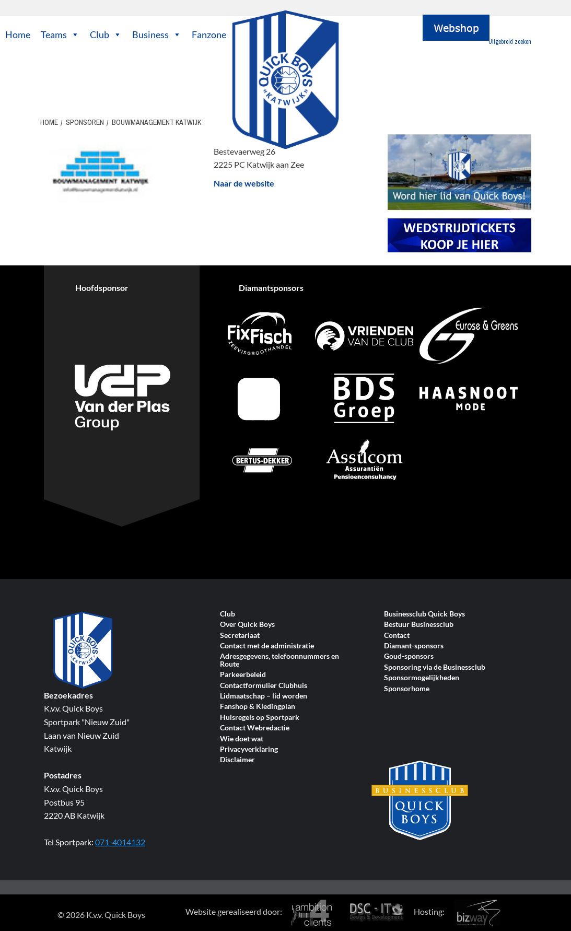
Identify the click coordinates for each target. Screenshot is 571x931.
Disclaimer (237, 760)
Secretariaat (240, 635)
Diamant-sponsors (414, 646)
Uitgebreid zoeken (509, 42)
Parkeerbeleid (243, 675)
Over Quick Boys (247, 625)
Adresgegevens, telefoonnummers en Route (279, 660)
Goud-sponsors (409, 656)
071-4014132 (120, 842)
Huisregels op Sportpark (259, 717)
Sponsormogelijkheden (421, 678)
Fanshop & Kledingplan (257, 707)
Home (17, 34)
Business (156, 34)
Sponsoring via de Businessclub (434, 667)
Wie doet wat (241, 739)
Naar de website (244, 183)
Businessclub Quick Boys (424, 614)
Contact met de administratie (267, 646)
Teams (60, 34)
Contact (397, 635)
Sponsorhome (406, 689)
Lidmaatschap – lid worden (263, 696)
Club (106, 34)
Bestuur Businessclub (418, 625)
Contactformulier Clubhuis (263, 686)
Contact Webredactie (254, 728)
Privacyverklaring (249, 749)
